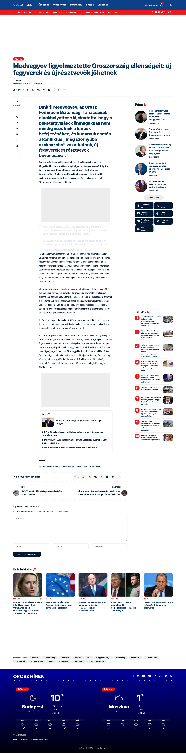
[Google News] (159, 12)
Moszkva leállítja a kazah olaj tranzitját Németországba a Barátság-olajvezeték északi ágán (151, 321)
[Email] (48, 89)
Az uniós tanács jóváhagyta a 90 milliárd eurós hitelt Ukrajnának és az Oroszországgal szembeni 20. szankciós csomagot (27, 608)
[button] (167, 5)
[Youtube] (144, 213)
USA (89, 658)
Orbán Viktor (113, 12)
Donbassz (63, 661)
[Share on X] (33, 89)
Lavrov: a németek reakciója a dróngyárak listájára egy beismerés (158, 605)
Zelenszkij (20, 661)
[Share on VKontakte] (38, 89)
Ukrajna (78, 658)
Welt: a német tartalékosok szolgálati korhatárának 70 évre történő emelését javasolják (150, 425)
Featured (65, 658)
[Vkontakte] (165, 12)
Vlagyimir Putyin (43, 12)
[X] (152, 12)
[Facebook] (150, 12)
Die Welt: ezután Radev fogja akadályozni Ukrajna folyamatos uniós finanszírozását (92, 606)
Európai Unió (85, 12)
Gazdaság (120, 658)
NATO (51, 661)
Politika (18, 59)
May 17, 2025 (87, 250)
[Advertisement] (93, 36)
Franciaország (68, 466)
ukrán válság (28, 12)
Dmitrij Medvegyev (53, 466)
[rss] (144, 228)
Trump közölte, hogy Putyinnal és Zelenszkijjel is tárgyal (159, 132)
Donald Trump (99, 12)
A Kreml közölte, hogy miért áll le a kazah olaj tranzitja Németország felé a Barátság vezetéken (150, 335)
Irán (18, 12)
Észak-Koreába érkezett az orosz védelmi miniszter (157, 184)
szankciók (72, 12)
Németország (82, 466)
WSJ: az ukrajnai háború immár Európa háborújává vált (70, 447)
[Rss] (171, 12)
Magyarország (59, 12)
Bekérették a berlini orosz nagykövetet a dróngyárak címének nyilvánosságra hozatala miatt (151, 365)
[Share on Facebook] (27, 89)
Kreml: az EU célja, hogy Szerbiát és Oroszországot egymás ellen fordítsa (59, 605)
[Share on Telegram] (43, 89)
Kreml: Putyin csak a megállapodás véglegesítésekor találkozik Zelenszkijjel (124, 606)
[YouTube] (156, 12)
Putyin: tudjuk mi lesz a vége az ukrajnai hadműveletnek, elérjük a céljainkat (150, 378)
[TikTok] (162, 12)
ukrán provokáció (96, 661)
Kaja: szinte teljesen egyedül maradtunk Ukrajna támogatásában (150, 437)
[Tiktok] (163, 213)
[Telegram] (168, 12)
